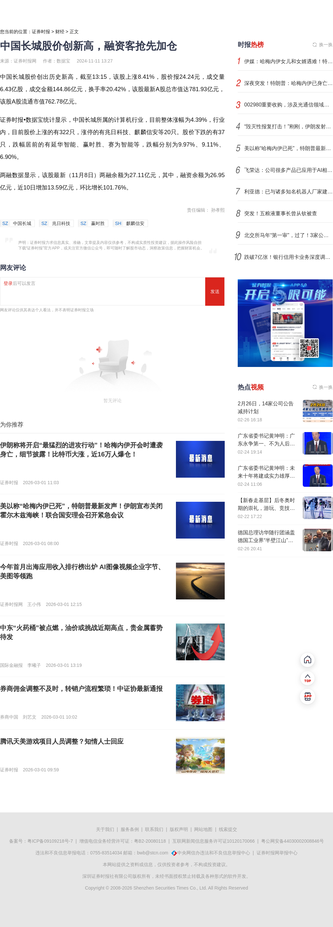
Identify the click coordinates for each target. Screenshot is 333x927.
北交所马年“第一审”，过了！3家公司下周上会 (288, 235)
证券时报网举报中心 (277, 852)
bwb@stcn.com (152, 852)
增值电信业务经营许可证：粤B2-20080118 (122, 841)
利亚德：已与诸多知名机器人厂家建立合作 (288, 191)
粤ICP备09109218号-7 (50, 841)
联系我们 (154, 829)
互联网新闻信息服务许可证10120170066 (213, 841)
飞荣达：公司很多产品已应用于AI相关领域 (288, 170)
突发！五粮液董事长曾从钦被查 (280, 213)
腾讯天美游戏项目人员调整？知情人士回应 (62, 741)
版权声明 (179, 829)
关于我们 (105, 829)
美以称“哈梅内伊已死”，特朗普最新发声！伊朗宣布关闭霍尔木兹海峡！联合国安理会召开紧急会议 (288, 148)
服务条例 (130, 829)
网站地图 (203, 829)
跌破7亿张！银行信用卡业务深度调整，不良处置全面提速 (288, 257)
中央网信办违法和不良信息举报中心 (213, 852)
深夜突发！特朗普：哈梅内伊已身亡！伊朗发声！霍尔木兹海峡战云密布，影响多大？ (288, 83)
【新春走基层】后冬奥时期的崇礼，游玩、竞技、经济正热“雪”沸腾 (266, 508)
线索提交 (228, 829)
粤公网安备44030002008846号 (292, 841)
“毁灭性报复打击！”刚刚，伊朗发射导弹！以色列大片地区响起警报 (288, 126)
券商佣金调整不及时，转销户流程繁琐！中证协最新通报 (81, 688)
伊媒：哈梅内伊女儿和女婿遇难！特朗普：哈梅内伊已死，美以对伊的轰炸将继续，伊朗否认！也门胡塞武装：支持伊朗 (288, 61)
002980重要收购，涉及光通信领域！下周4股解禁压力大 (288, 104)
